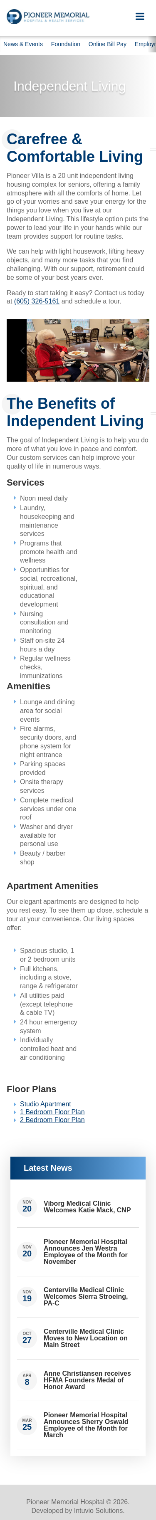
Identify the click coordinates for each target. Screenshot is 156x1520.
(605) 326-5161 (36, 301)
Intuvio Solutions (98, 1510)
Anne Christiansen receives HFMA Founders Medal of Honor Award (87, 1380)
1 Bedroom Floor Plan (52, 1111)
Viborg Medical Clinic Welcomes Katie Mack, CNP (87, 1207)
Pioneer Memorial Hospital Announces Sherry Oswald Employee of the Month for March (86, 1425)
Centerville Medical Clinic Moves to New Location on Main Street (86, 1338)
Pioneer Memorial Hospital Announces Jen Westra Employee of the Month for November (86, 1251)
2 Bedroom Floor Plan (52, 1119)
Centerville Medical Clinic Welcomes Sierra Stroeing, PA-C (86, 1296)
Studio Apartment (45, 1104)
